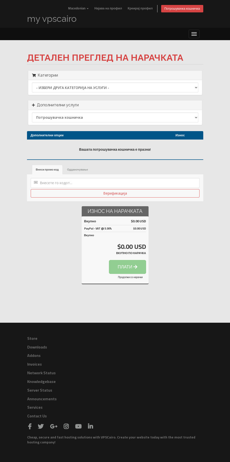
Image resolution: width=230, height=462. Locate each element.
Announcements (42, 399)
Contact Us (37, 416)
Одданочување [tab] (77, 169)
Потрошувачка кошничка (182, 8)
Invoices (34, 364)
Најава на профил (108, 8)
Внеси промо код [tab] (47, 169)
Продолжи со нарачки (130, 277)
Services (35, 407)
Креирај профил (140, 8)
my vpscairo (52, 18)
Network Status (41, 372)
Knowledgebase (41, 381)
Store (32, 338)
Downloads (37, 347)
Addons (34, 355)
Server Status (39, 390)
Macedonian (78, 8)
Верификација (115, 193)
